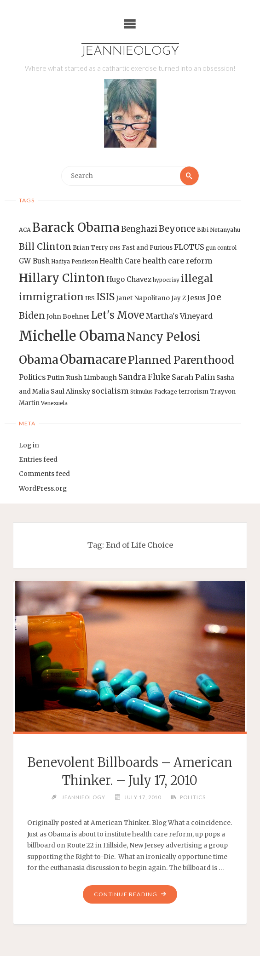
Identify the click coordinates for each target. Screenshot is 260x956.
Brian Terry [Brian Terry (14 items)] (90, 248)
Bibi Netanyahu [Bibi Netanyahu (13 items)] (218, 229)
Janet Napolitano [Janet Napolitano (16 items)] (143, 298)
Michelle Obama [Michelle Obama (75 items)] (72, 335)
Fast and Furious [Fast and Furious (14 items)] (147, 248)
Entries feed (38, 460)
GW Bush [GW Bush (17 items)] (34, 261)
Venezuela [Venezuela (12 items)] (54, 403)
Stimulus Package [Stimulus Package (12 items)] (153, 392)
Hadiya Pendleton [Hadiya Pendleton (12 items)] (74, 261)
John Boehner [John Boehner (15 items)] (68, 317)
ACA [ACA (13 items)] (25, 229)
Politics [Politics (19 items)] (32, 377)
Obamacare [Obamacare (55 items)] (93, 359)
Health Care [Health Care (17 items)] (120, 261)
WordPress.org (43, 488)
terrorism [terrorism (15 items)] (193, 391)
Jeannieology (130, 52)
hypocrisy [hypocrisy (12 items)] (166, 280)
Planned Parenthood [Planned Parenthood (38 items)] (181, 360)
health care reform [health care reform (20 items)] (177, 260)
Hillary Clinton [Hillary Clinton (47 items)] (62, 278)
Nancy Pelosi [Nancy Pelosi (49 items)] (164, 336)
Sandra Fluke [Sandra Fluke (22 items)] (144, 377)
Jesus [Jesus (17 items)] (196, 297)
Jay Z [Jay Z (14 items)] (178, 298)
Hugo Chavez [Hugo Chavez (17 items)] (128, 279)
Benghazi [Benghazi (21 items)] (139, 229)
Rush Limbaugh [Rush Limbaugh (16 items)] (91, 377)
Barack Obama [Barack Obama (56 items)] (76, 227)
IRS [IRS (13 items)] (90, 298)
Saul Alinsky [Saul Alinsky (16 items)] (70, 391)
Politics (193, 797)
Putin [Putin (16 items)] (55, 377)
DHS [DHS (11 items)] (115, 248)
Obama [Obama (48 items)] (38, 359)
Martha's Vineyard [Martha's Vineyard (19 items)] (179, 316)
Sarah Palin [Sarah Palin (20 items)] (193, 377)
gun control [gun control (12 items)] (221, 248)
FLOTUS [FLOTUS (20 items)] (189, 247)
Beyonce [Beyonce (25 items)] (177, 228)
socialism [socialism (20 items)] (110, 390)
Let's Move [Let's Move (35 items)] (117, 315)
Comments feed (44, 474)
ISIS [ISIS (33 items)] (105, 297)
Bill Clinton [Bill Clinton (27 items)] (45, 246)
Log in (29, 445)
